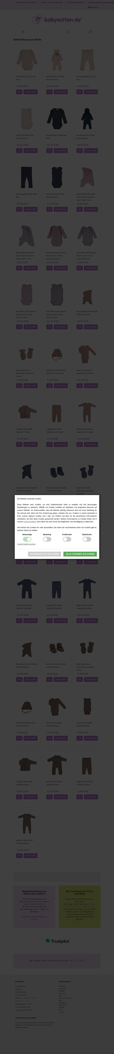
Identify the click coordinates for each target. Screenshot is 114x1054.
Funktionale (67, 534)
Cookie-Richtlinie (29, 522)
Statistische (87, 534)
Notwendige (27, 534)
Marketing (47, 534)
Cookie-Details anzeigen (26, 544)
